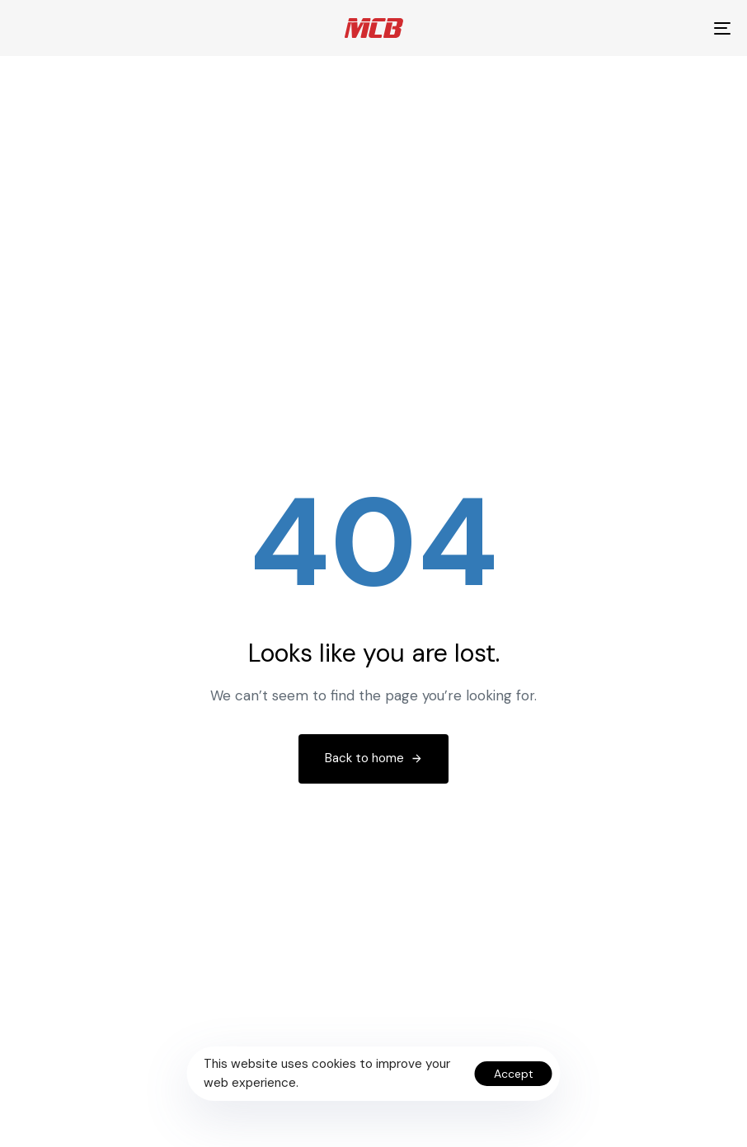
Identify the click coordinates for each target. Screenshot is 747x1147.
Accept (513, 1073)
